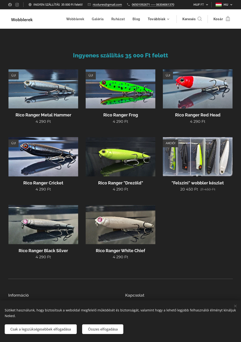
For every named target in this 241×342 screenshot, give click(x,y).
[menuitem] (75, 19)
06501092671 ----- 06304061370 (153, 4)
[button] (192, 19)
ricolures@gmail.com (107, 4)
